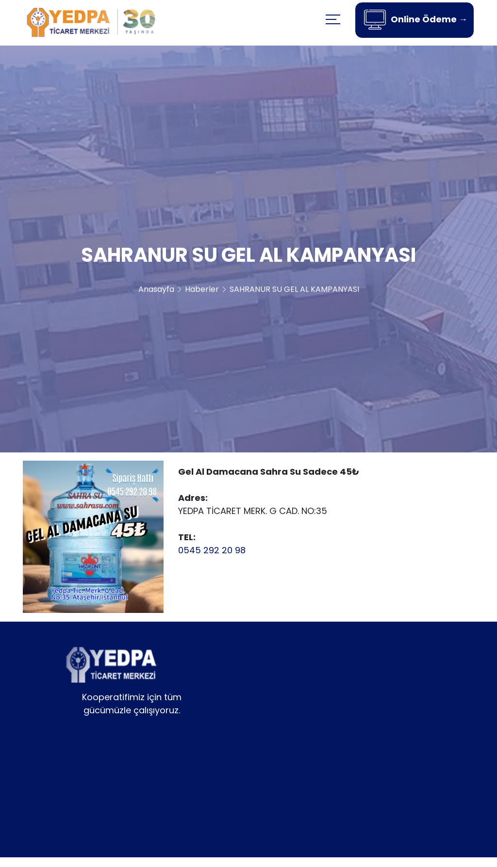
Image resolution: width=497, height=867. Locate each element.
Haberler (202, 291)
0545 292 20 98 (212, 550)
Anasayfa (156, 291)
